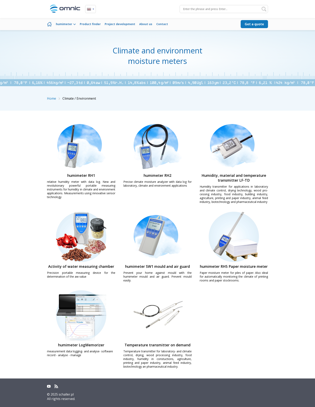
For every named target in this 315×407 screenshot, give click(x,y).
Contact (162, 24)
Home (49, 24)
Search (264, 9)
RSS (56, 386)
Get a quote (254, 24)
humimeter (64, 24)
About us (145, 24)
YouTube (49, 386)
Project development (120, 24)
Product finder (90, 24)
